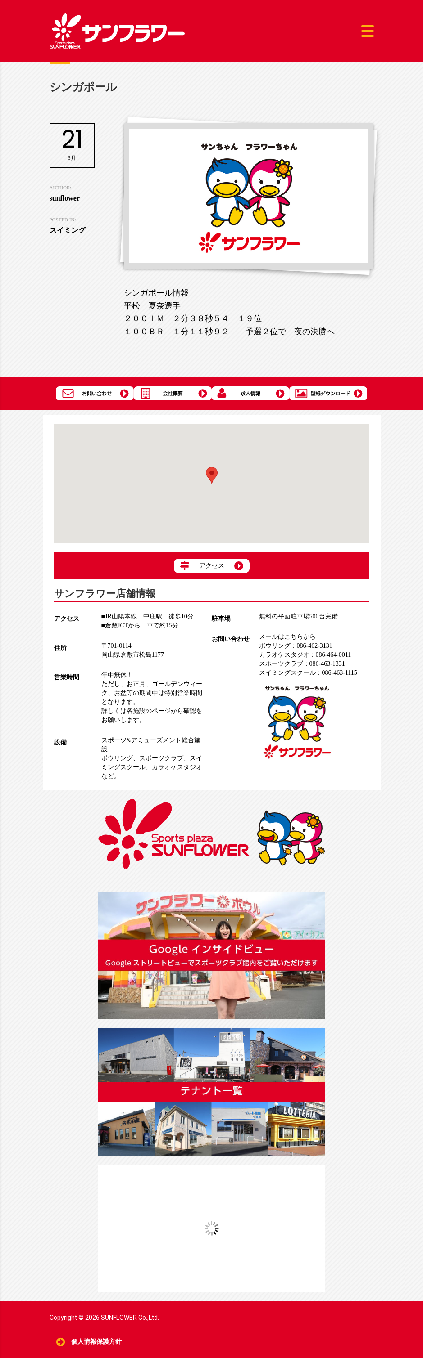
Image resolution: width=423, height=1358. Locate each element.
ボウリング (117, 758)
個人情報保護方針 (96, 1341)
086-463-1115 (308, 672)
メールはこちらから (287, 636)
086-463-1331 (302, 663)
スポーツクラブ (161, 758)
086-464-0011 (305, 654)
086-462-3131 (295, 645)
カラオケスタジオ (177, 767)
